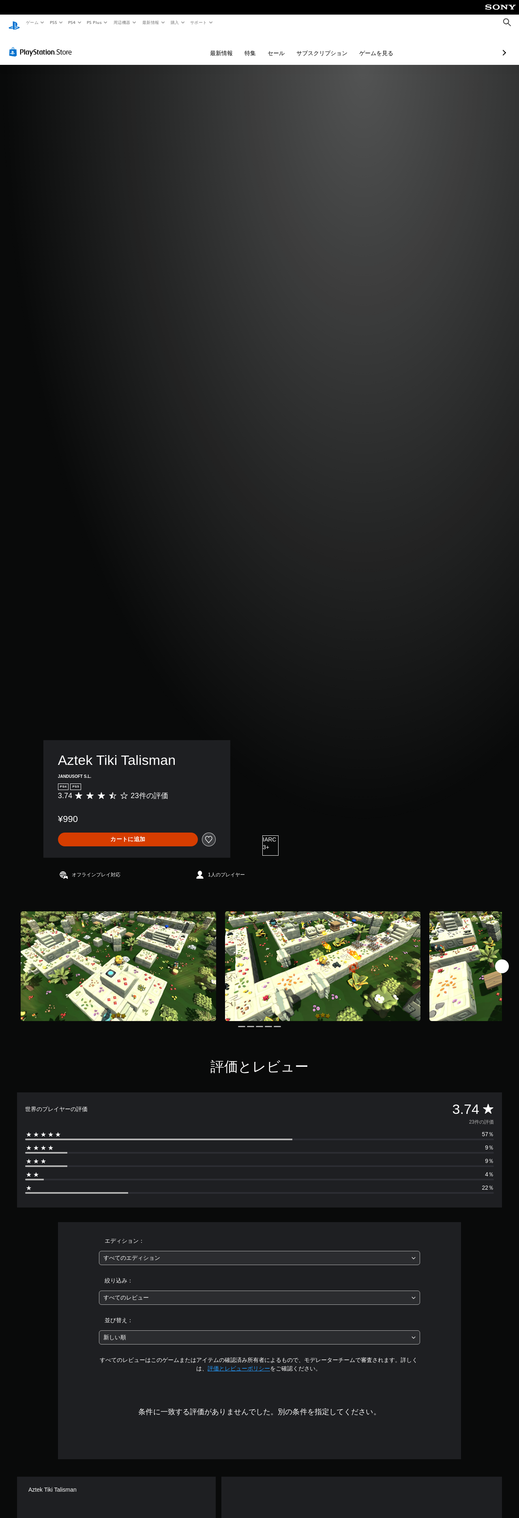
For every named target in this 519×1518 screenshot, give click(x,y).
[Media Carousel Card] (118, 958)
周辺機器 (122, 22)
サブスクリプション (279, 45)
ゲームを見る (333, 45)
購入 (175, 22)
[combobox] (259, 1250)
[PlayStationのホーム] (14, 23)
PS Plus (94, 22)
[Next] (502, 959)
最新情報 (150, 22)
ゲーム (32, 22)
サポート (198, 22)
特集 (207, 45)
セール (233, 45)
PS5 (53, 22)
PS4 (72, 22)
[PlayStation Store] (42, 44)
